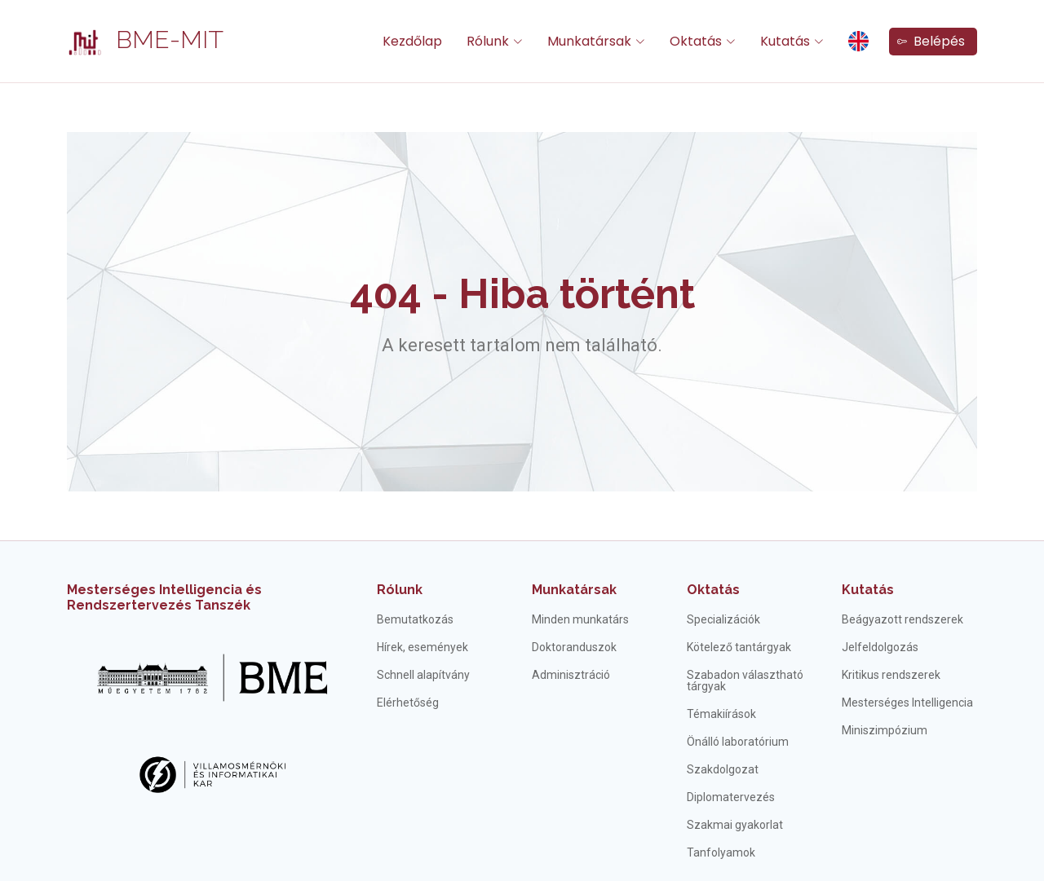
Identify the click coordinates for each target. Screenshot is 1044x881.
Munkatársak (574, 589)
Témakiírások (721, 714)
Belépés (931, 41)
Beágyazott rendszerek (902, 619)
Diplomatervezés (731, 797)
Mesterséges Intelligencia (907, 702)
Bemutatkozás (415, 619)
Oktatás (713, 589)
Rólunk (399, 589)
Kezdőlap (412, 41)
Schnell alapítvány (423, 675)
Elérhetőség (408, 702)
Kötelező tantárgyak (739, 647)
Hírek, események (422, 647)
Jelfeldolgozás (880, 647)
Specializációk (723, 619)
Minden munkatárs (580, 619)
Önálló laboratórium (738, 741)
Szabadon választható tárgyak (745, 680)
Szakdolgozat (723, 769)
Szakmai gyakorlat (735, 824)
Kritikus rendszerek (891, 675)
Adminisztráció (571, 675)
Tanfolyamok (721, 852)
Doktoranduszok (574, 647)
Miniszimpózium (884, 730)
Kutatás (868, 589)
